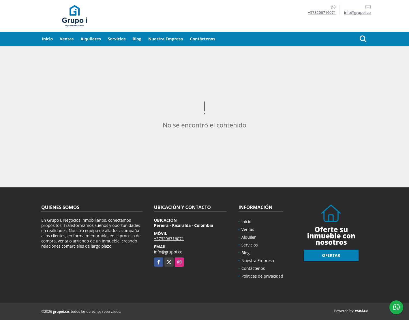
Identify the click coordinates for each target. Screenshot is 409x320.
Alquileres (90, 39)
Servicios (117, 39)
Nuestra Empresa (165, 39)
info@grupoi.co (168, 252)
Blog (136, 39)
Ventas (67, 39)
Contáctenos (202, 39)
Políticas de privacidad (262, 276)
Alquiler (248, 237)
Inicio (47, 39)
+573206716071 (322, 12)
